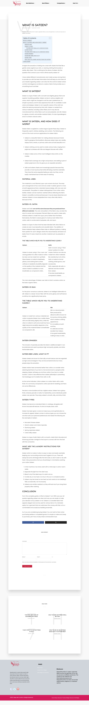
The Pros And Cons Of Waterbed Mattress (31, 617)
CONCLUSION (26, 61)
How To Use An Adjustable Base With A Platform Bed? (57, 634)
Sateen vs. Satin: (29, 46)
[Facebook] (11, 693)
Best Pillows (46, 3)
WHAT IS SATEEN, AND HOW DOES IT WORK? (35, 42)
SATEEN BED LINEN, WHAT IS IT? (32, 55)
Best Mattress (30, 3)
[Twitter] (14, 693)
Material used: (28, 44)
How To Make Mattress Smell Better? (57, 617)
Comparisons (61, 3)
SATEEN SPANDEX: (29, 53)
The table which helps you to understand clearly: (37, 48)
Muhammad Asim (27, 27)
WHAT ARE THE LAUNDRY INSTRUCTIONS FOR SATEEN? (38, 59)
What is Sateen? (27, 40)
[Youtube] (18, 693)
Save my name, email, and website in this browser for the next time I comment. (39, 563)
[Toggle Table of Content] (49, 38)
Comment (24, 542)
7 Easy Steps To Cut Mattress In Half (31, 634)
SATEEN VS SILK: (28, 50)
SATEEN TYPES (28, 57)
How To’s (75, 3)
